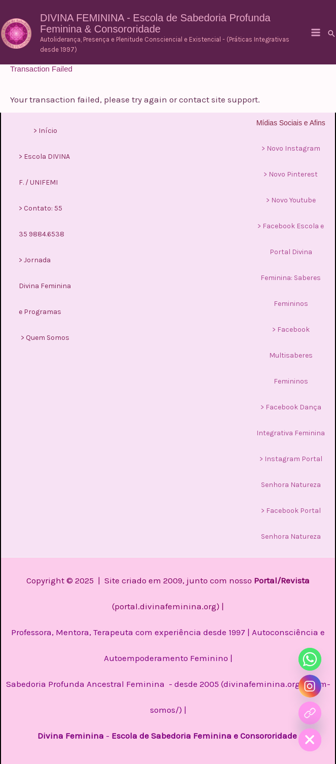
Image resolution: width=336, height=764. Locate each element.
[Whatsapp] (309, 659)
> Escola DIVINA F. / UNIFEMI (44, 169)
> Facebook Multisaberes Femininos (291, 355)
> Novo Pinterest (291, 174)
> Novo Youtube (291, 200)
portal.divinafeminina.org (165, 606)
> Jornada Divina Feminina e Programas (45, 286)
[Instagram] (309, 686)
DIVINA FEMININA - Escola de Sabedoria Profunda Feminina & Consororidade (155, 23)
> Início (45, 130)
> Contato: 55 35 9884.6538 (41, 221)
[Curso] (309, 713)
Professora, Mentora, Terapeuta (72, 632)
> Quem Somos (45, 337)
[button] (331, 33)
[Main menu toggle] (315, 32)
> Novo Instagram (291, 148)
